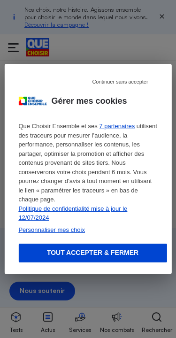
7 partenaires (117, 126)
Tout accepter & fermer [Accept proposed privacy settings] (92, 252)
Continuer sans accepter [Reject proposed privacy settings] (120, 81)
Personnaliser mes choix (51, 229)
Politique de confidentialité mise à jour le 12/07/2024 (72, 213)
